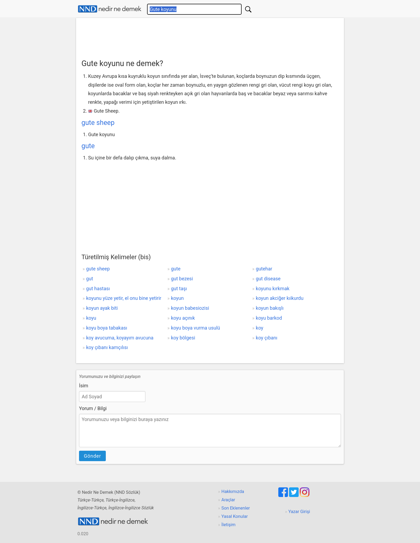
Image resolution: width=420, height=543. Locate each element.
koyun (177, 298)
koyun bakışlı (270, 308)
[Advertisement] (210, 36)
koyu (91, 318)
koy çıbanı (266, 338)
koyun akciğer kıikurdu (279, 298)
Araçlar (228, 499)
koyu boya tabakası (106, 328)
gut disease (268, 278)
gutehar (264, 269)
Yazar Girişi (299, 511)
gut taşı (179, 288)
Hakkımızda (233, 491)
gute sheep (98, 123)
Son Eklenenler (236, 508)
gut (89, 278)
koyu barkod (269, 318)
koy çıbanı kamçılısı (107, 347)
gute (88, 146)
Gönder (92, 456)
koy (259, 328)
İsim (83, 385)
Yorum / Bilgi (93, 408)
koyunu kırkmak (273, 288)
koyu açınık (183, 318)
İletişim (229, 524)
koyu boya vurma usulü (195, 328)
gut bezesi (182, 278)
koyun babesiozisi (190, 308)
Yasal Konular (235, 516)
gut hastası (98, 288)
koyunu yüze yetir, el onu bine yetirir (123, 298)
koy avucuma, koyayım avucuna (119, 338)
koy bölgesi (183, 338)
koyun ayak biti (102, 308)
